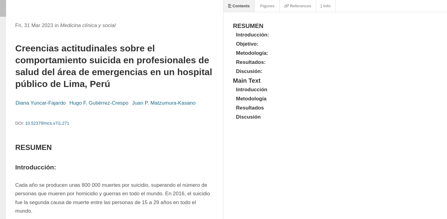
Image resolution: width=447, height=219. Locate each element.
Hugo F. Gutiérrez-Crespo (98, 103)
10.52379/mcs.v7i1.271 (47, 123)
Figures (267, 6)
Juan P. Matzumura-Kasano (164, 103)
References (297, 6)
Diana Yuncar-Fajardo (41, 103)
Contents (239, 6)
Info (325, 6)
